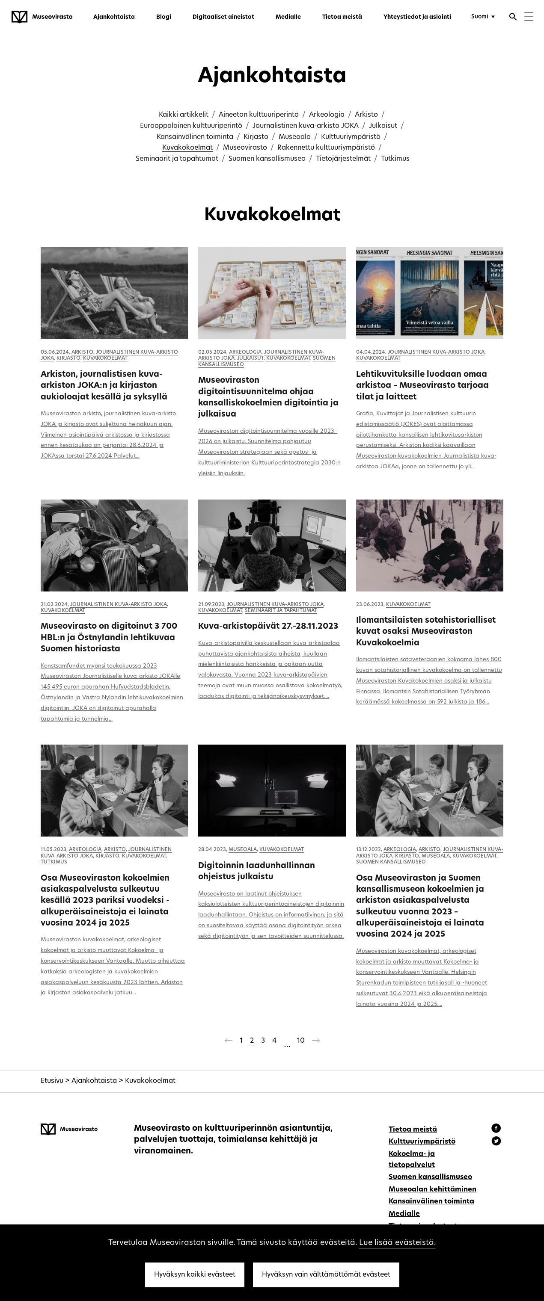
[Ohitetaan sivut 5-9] (286, 1042)
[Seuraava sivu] (316, 1042)
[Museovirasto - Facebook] (497, 1129)
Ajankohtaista (114, 17)
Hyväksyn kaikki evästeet (194, 1274)
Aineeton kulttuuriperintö (259, 115)
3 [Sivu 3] (263, 1041)
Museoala (295, 137)
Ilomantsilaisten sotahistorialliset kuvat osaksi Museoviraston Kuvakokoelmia (426, 632)
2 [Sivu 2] (252, 1041)
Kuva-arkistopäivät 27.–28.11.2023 (268, 627)
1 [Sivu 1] (241, 1041)
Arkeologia (327, 115)
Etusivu (52, 1081)
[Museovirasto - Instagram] (496, 1142)
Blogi (163, 17)
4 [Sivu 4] (274, 1041)
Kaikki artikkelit (183, 115)
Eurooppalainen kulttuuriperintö (191, 126)
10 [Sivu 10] (301, 1041)
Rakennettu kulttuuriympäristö (326, 148)
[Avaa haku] (513, 18)
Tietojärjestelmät (343, 159)
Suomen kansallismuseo (267, 159)
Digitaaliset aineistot (223, 17)
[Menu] (528, 17)
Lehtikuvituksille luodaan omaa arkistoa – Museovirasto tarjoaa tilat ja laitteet (422, 386)
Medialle (288, 17)
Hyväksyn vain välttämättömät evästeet (326, 1274)
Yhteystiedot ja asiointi (417, 17)
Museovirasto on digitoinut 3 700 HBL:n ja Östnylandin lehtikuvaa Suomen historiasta (109, 638)
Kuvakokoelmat (187, 148)
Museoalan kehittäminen (432, 1189)
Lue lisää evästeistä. (397, 1243)
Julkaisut (383, 126)
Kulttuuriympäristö (351, 137)
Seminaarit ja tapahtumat (177, 159)
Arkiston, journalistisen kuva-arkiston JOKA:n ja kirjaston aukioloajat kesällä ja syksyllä (104, 386)
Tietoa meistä (342, 17)
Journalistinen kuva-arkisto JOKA (306, 126)
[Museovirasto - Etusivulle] (42, 17)
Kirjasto (256, 137)
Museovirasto (245, 148)
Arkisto (366, 115)
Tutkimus (395, 159)
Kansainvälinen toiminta (195, 137)
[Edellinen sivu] (228, 1042)
